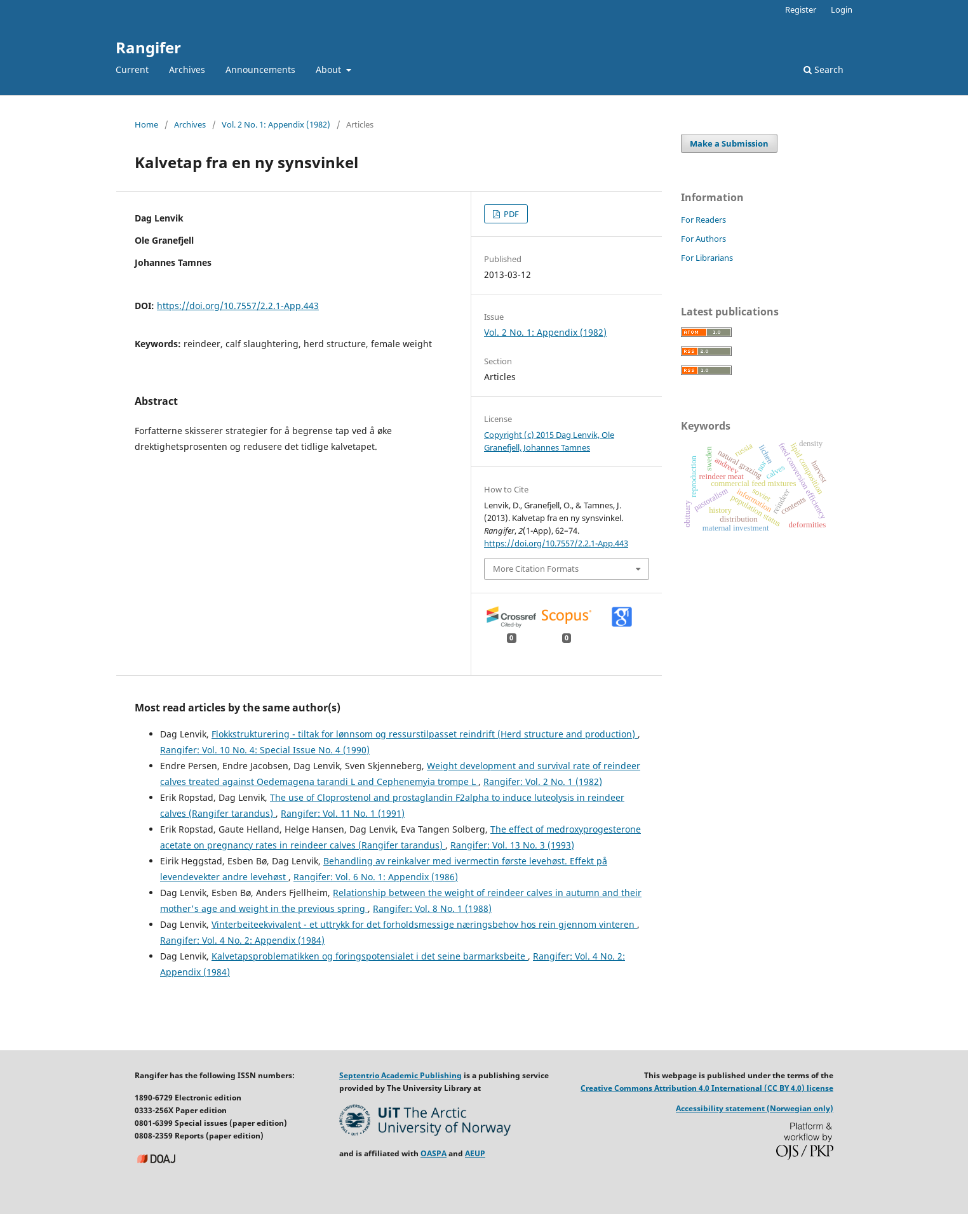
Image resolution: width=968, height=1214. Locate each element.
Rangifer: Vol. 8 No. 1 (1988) (432, 908)
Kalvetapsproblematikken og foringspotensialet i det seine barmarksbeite (370, 956)
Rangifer (148, 47)
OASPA (433, 1153)
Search (823, 69)
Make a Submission (729, 143)
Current (132, 69)
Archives (187, 69)
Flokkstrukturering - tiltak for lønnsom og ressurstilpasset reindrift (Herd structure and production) (425, 734)
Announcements (260, 69)
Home (146, 124)
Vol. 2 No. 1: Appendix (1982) (276, 124)
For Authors (703, 238)
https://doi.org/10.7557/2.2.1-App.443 (238, 306)
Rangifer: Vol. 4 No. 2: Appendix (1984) (242, 940)
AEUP (475, 1153)
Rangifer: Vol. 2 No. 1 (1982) (542, 781)
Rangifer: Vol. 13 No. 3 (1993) (512, 845)
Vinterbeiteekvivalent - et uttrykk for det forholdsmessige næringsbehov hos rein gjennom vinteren (424, 924)
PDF (510, 214)
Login (841, 9)
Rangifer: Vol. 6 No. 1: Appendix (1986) (375, 877)
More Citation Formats (536, 568)
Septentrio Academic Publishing (400, 1075)
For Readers (703, 219)
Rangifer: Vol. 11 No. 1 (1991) (343, 813)
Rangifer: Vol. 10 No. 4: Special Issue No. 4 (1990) (265, 750)
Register (800, 9)
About (330, 69)
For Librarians (707, 257)
